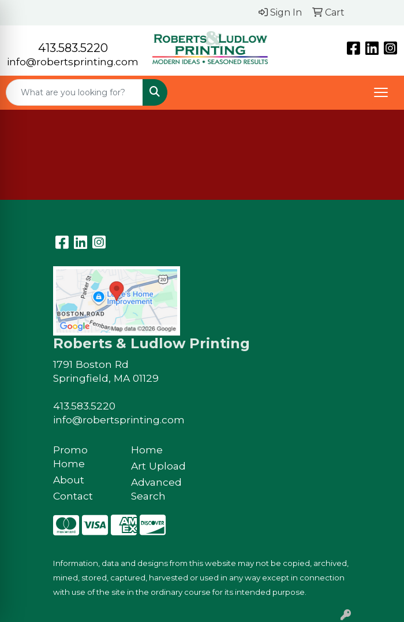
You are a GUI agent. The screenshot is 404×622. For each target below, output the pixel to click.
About (68, 480)
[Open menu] (380, 92)
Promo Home (70, 457)
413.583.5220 (73, 48)
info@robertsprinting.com (73, 61)
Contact (73, 496)
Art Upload (158, 466)
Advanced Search (156, 489)
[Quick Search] (74, 92)
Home (147, 450)
